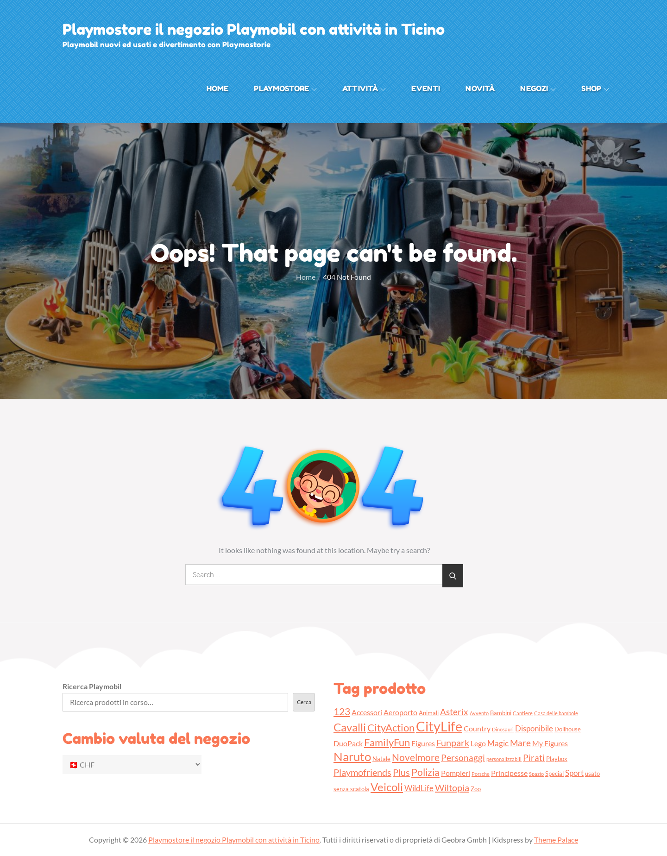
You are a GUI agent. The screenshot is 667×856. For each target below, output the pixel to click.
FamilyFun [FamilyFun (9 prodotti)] (387, 742)
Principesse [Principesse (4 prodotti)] (509, 773)
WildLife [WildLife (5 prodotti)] (419, 788)
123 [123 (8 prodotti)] (342, 711)
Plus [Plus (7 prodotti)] (401, 772)
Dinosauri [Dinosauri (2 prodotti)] (503, 729)
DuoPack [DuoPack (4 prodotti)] (348, 743)
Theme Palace (556, 839)
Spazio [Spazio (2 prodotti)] (536, 774)
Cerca (304, 702)
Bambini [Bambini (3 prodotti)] (500, 713)
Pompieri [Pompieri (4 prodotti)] (455, 773)
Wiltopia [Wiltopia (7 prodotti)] (452, 787)
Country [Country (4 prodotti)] (477, 728)
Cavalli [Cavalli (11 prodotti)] (350, 727)
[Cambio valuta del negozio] (132, 764)
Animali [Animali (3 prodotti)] (429, 713)
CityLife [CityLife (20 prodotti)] (439, 726)
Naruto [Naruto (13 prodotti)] (352, 756)
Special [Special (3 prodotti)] (554, 773)
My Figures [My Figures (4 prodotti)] (550, 743)
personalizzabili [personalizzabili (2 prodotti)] (504, 759)
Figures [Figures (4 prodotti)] (423, 743)
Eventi (425, 88)
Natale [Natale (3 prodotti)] (381, 758)
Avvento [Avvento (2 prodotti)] (479, 713)
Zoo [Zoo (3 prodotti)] (476, 789)
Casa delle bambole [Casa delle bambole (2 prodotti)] (556, 713)
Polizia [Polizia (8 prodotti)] (425, 772)
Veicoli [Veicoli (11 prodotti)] (387, 786)
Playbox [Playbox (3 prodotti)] (556, 758)
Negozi (538, 88)
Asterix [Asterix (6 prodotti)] (454, 711)
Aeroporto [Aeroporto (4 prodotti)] (400, 712)
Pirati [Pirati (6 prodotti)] (534, 757)
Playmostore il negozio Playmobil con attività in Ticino (254, 29)
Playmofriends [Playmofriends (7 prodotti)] (362, 772)
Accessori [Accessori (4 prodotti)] (367, 712)
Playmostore (285, 88)
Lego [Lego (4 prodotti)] (478, 743)
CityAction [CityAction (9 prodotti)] (391, 727)
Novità (480, 88)
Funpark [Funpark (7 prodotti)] (452, 742)
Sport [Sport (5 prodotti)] (574, 773)
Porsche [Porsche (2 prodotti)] (481, 774)
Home (218, 88)
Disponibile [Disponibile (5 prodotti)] (534, 728)
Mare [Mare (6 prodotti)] (520, 742)
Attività (364, 88)
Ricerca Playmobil (92, 686)
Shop (595, 88)
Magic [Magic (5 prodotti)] (498, 743)
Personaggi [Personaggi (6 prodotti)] (463, 757)
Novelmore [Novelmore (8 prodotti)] (416, 757)
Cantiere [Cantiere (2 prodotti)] (523, 713)
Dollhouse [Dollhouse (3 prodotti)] (567, 729)
